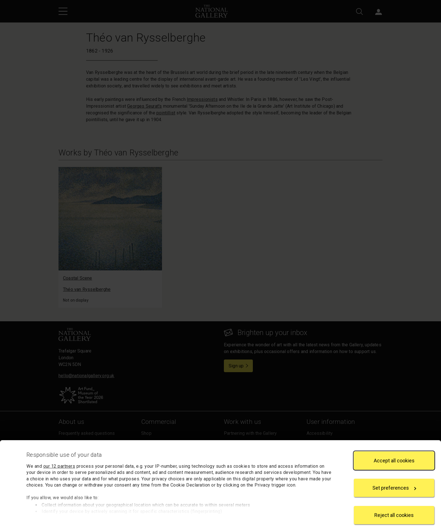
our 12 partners (59, 459)
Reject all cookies (394, 509)
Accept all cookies (394, 454)
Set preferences (394, 481)
